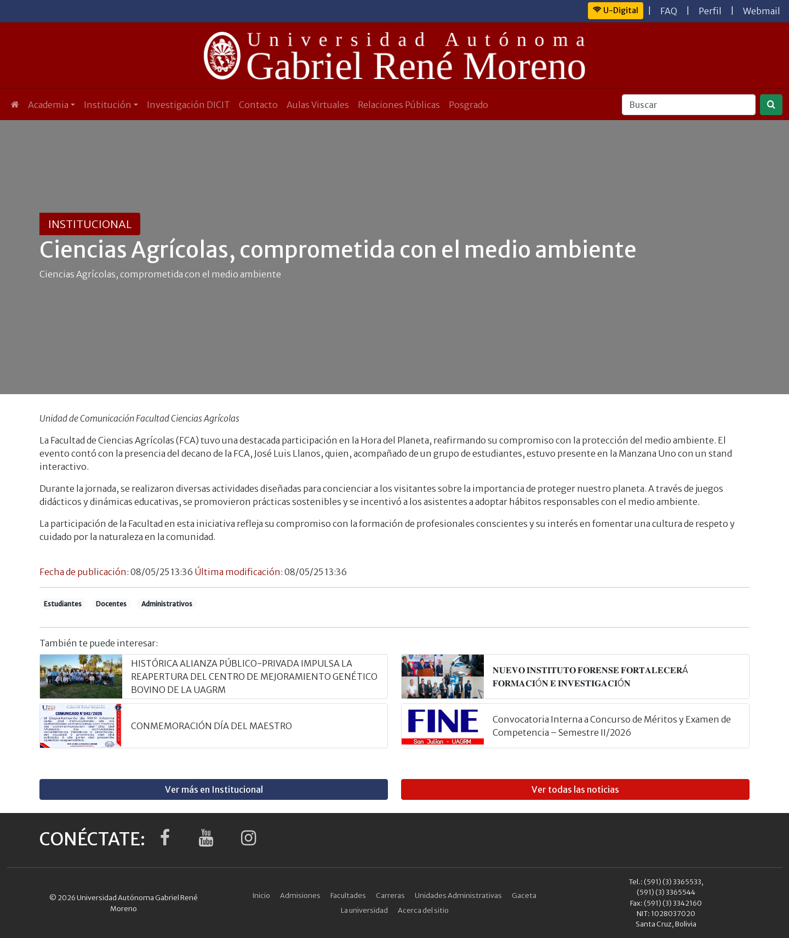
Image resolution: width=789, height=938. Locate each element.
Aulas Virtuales (318, 104)
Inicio (261, 895)
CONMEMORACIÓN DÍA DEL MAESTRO (211, 725)
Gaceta (524, 895)
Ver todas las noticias (575, 789)
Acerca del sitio (423, 910)
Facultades (348, 895)
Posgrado (468, 104)
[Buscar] (689, 104)
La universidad (364, 910)
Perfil (710, 10)
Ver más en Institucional (214, 789)
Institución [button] (108, 104)
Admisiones (300, 895)
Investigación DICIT (188, 104)
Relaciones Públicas (399, 104)
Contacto (258, 104)
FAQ (668, 10)
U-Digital (615, 10)
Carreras (390, 895)
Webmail (761, 10)
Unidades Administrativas (458, 895)
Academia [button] (48, 104)
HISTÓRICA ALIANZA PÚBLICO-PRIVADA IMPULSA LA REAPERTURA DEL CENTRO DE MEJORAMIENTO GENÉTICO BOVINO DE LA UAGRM (254, 676)
